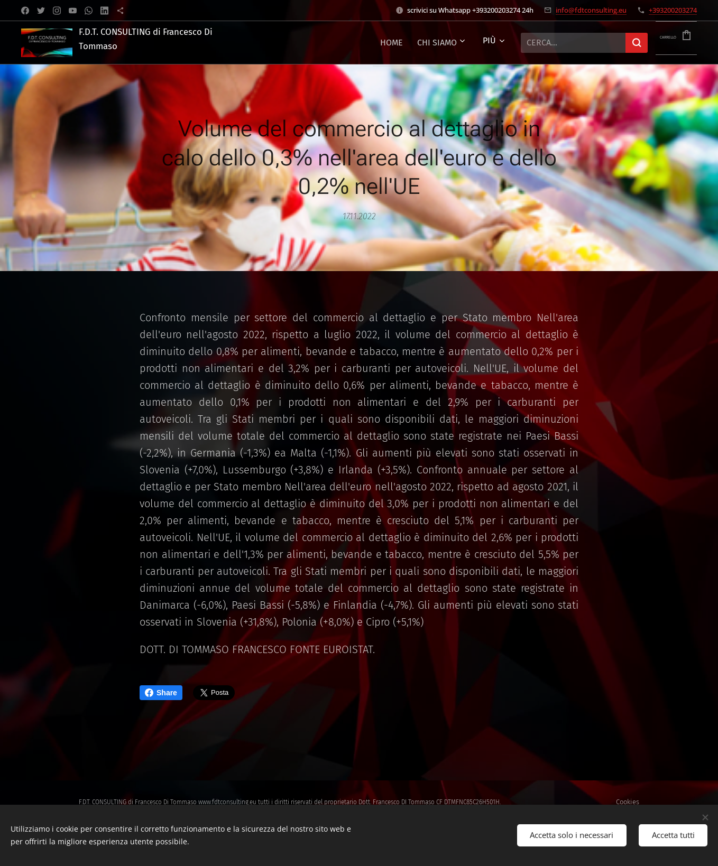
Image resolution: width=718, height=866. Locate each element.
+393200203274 (673, 10)
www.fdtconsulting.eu (227, 802)
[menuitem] (359, 42)
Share (161, 692)
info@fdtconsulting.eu (591, 10)
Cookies (627, 802)
